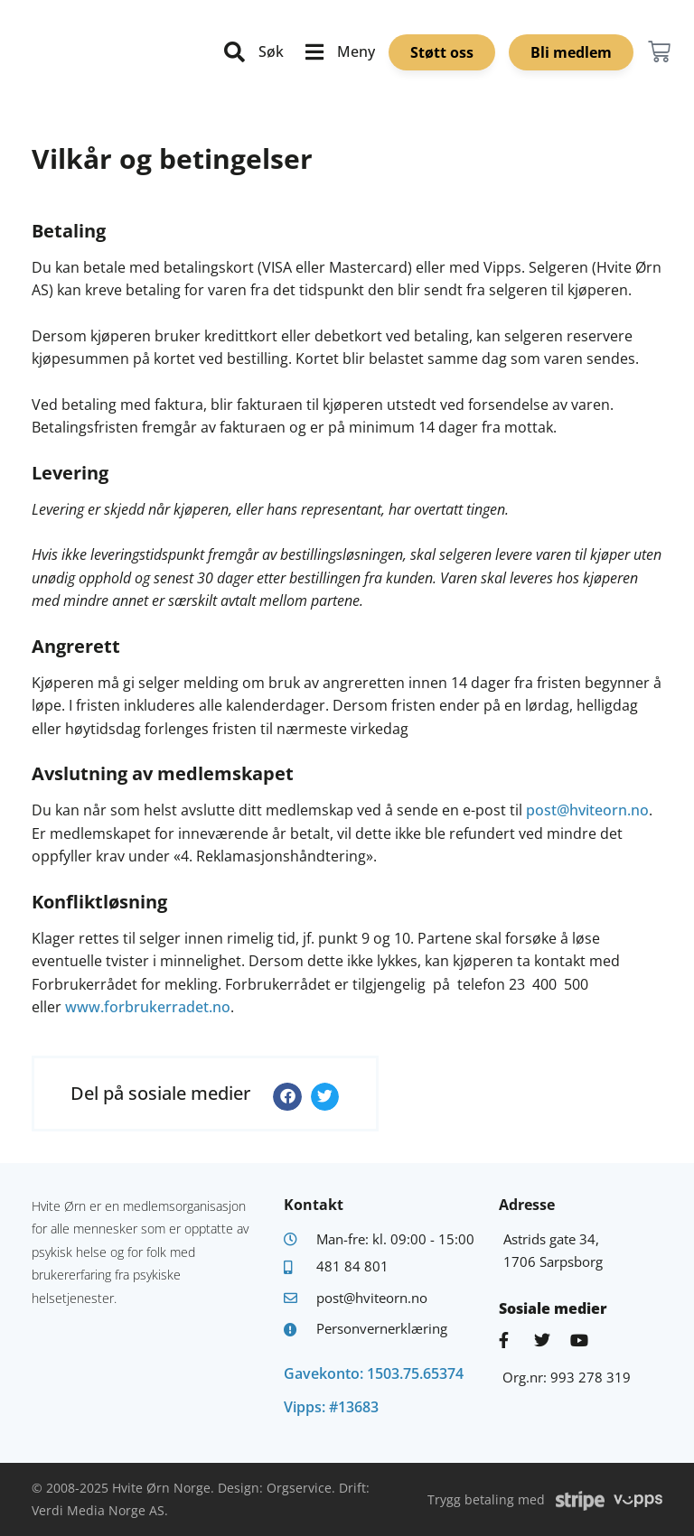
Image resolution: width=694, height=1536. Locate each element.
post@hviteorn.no (587, 810)
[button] (287, 1097)
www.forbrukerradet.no (147, 1007)
